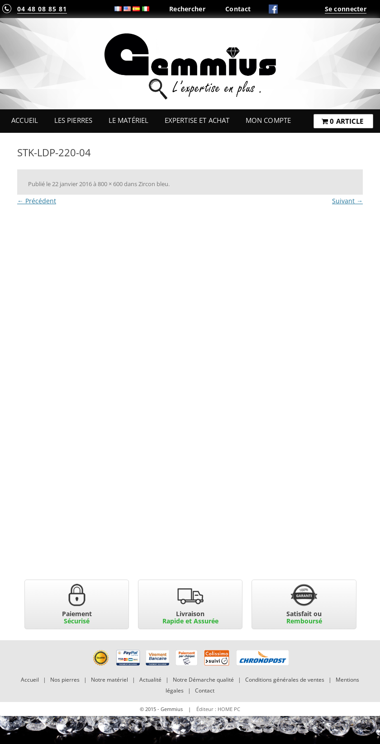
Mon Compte (268, 120)
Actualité (150, 679)
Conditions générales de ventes (284, 679)
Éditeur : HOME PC (218, 709)
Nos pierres (65, 679)
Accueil (24, 120)
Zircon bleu (153, 184)
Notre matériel (109, 679)
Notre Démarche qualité (203, 679)
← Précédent (36, 201)
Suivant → (347, 201)
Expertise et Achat (197, 120)
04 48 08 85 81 (42, 9)
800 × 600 (110, 184)
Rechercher (187, 9)
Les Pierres (73, 120)
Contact (238, 9)
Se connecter (345, 9)
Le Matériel (129, 120)
